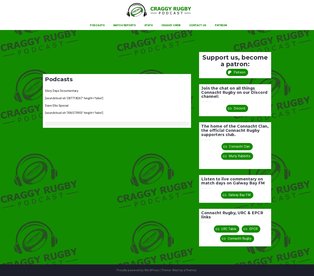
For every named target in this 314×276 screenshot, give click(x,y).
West (175, 270)
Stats (148, 25)
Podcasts (97, 25)
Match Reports (124, 25)
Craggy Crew (171, 25)
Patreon (221, 25)
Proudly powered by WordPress (138, 270)
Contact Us (197, 25)
